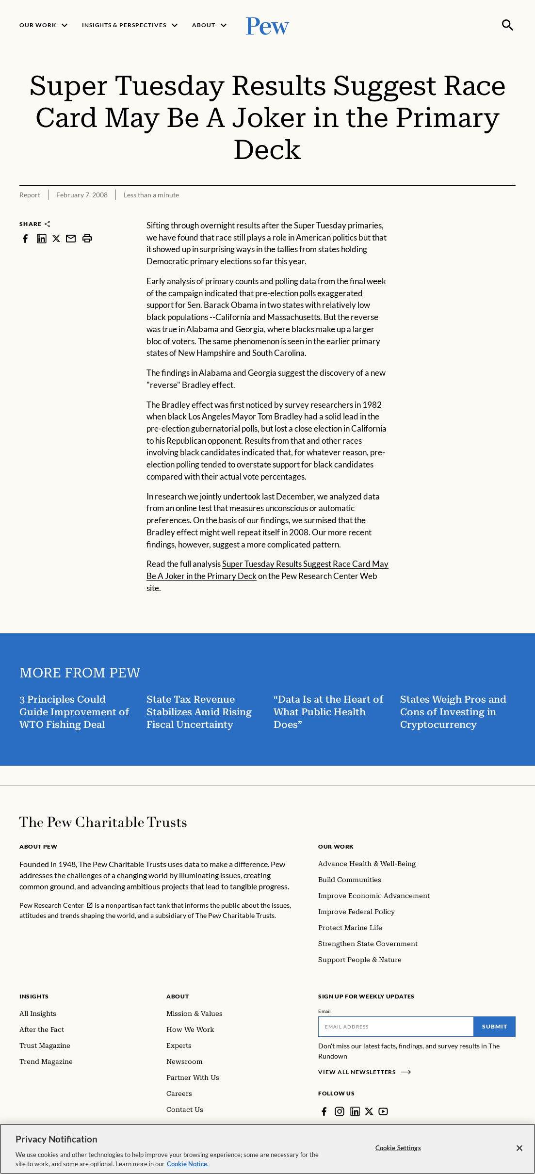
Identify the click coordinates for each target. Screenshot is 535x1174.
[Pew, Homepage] (268, 25)
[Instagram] (339, 1111)
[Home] (103, 822)
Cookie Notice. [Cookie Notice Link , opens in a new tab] (188, 1168)
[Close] (519, 1152)
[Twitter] (369, 1111)
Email (324, 1011)
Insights (34, 996)
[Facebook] (324, 1111)
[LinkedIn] (355, 1111)
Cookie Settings (398, 1152)
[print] (87, 238)
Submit (494, 1026)
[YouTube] (383, 1111)
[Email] (396, 1026)
